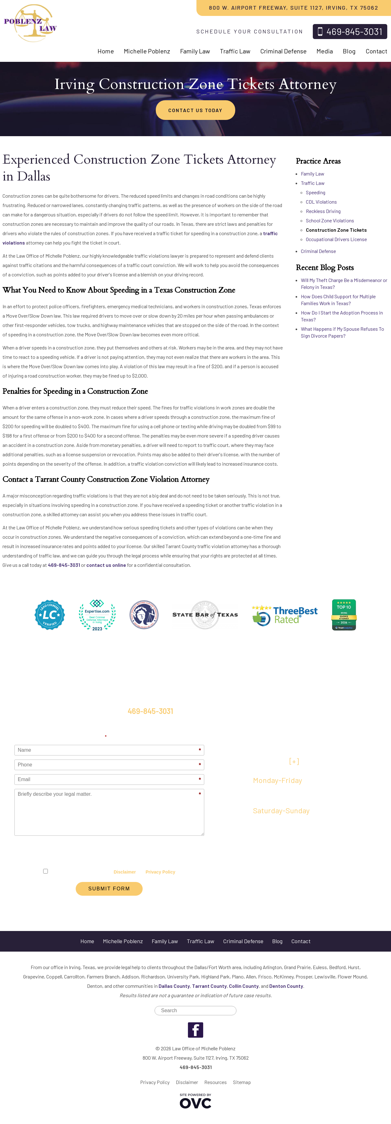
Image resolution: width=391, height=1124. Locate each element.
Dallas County (174, 986)
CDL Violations (321, 202)
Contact (376, 51)
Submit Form (109, 888)
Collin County (244, 986)
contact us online (106, 565)
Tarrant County (209, 986)
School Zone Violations (330, 220)
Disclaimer (125, 871)
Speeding (315, 192)
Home (106, 51)
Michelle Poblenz (147, 51)
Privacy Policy (160, 871)
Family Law (195, 51)
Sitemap (242, 1082)
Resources (215, 1082)
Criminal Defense (283, 51)
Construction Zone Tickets (336, 230)
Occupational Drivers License (336, 239)
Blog (349, 51)
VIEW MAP (276, 760)
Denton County (286, 986)
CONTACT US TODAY (195, 110)
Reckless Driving (323, 211)
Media (325, 51)
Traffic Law (235, 51)
